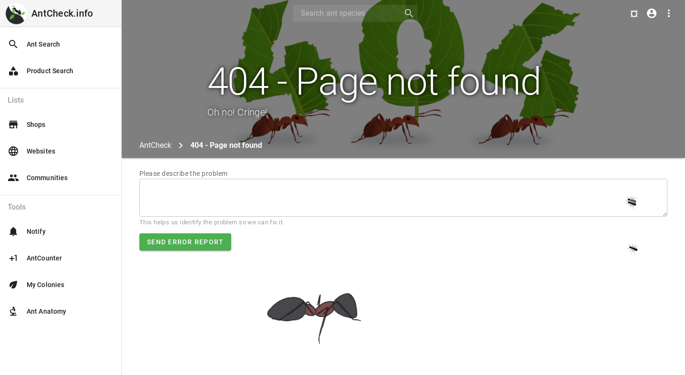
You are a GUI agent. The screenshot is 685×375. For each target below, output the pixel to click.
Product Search (40, 71)
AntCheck (155, 145)
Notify (27, 231)
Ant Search (34, 44)
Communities (38, 177)
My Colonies (36, 284)
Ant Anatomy (37, 311)
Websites (31, 151)
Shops (27, 124)
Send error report (185, 242)
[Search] (345, 13)
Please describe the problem (183, 173)
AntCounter (35, 258)
